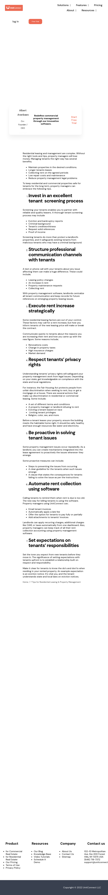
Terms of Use (13, 865)
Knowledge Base (42, 854)
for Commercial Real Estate (14, 853)
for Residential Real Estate (13, 858)
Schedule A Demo (40, 861)
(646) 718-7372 (92, 859)
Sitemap (66, 856)
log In (16, 21)
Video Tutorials (42, 856)
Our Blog (38, 851)
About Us (67, 851)
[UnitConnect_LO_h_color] (14, 5)
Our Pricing (12, 862)
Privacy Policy (13, 867)
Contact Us (68, 854)
